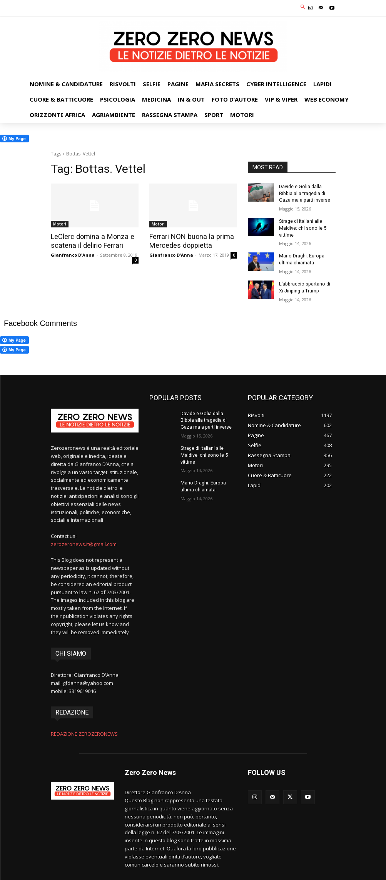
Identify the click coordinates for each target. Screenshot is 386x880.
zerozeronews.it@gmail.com (84, 539)
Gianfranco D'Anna (73, 254)
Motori (59, 224)
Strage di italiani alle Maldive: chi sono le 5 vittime (302, 226)
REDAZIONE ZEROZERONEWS (84, 729)
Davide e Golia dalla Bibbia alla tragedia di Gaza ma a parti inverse (307, 193)
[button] (303, 7)
